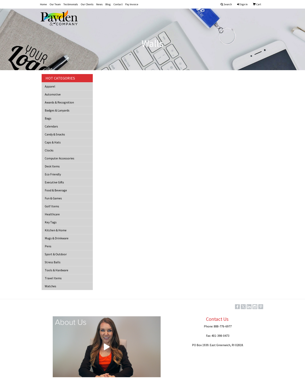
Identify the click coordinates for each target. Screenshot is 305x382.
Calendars (51, 126)
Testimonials (70, 4)
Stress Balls (52, 262)
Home (43, 4)
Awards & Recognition (59, 102)
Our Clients (87, 4)
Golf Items (52, 206)
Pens (48, 246)
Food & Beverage (56, 190)
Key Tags (51, 222)
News (99, 4)
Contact (118, 4)
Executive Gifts (54, 182)
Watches (50, 286)
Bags (48, 118)
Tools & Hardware (56, 270)
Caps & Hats (53, 142)
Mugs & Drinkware (56, 238)
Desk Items (52, 166)
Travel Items (53, 278)
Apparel (50, 86)
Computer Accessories (59, 158)
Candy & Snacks (55, 134)
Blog (108, 4)
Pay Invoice (131, 4)
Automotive (53, 94)
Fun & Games (53, 198)
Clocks (49, 150)
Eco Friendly (53, 174)
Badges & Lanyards (57, 110)
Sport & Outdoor (56, 254)
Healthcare (52, 214)
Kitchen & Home (56, 230)
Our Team (55, 4)
